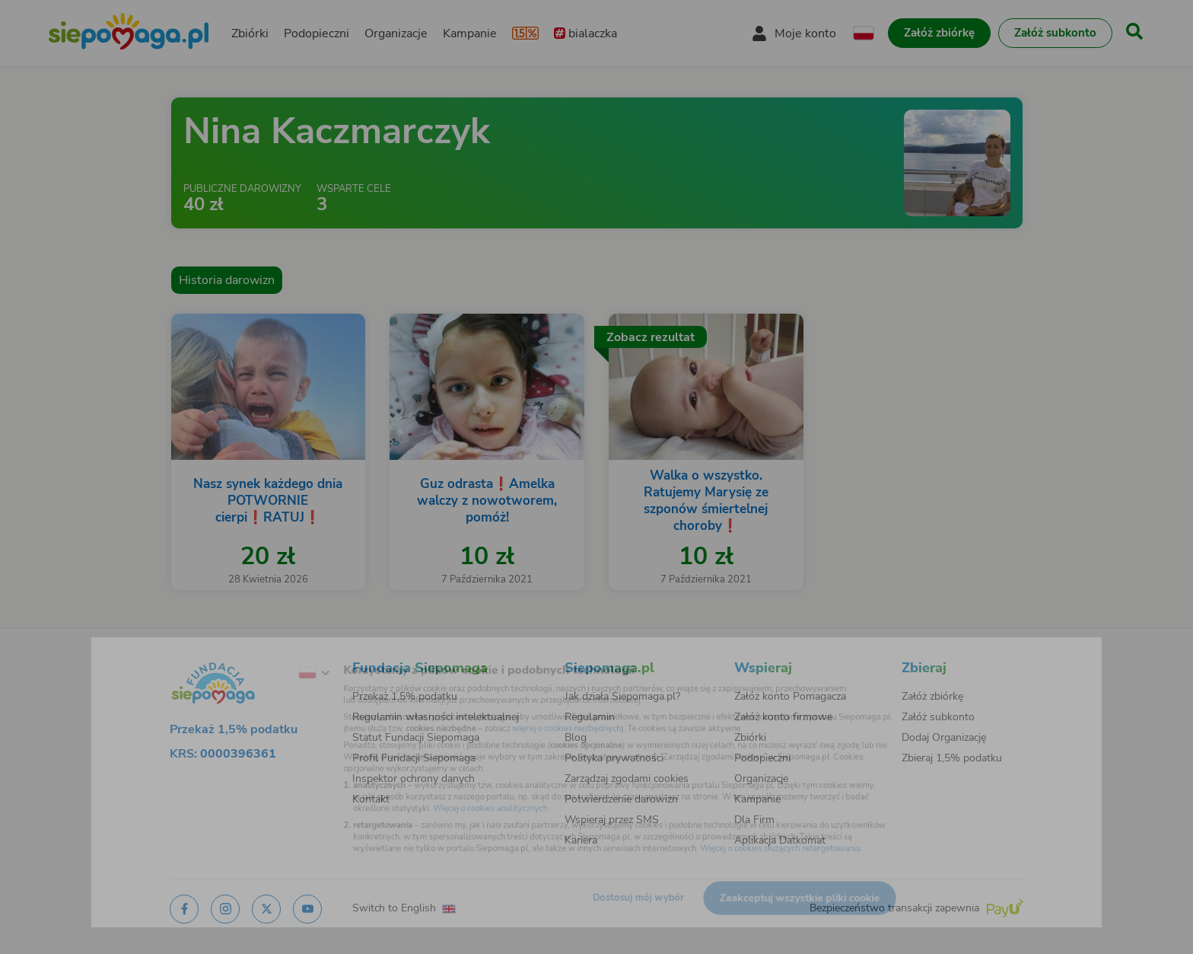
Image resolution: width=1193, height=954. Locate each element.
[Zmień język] (262, 653)
